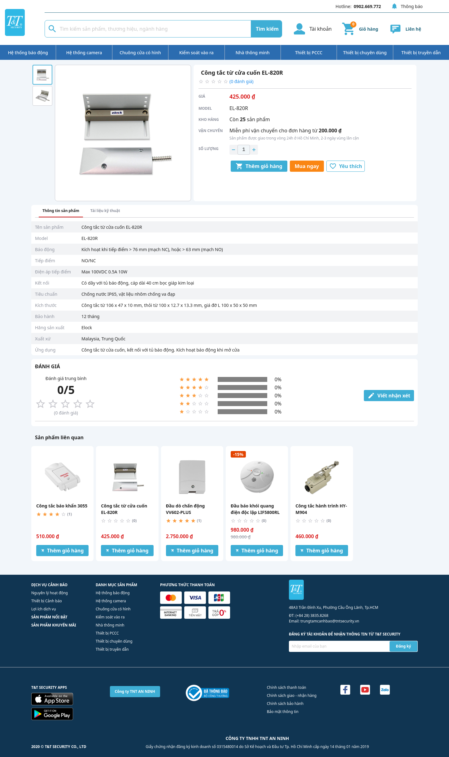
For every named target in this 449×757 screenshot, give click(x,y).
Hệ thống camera (84, 52)
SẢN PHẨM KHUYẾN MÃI (53, 625)
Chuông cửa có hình (140, 52)
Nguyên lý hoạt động (49, 592)
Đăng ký (403, 646)
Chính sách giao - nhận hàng (291, 695)
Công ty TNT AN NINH (135, 691)
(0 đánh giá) (241, 81)
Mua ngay (307, 166)
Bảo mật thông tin (283, 711)
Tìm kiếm (267, 28)
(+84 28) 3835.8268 (311, 615)
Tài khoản (312, 28)
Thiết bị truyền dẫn (421, 52)
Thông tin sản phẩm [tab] (60, 210)
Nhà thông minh (253, 52)
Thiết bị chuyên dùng (365, 52)
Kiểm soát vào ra (196, 52)
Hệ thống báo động (28, 52)
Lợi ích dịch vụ (43, 609)
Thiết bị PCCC (308, 52)
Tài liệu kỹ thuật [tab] (105, 210)
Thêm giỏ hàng (259, 166)
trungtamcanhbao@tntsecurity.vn (329, 621)
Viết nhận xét (389, 395)
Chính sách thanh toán (286, 687)
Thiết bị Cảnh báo (46, 601)
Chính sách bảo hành (285, 703)
